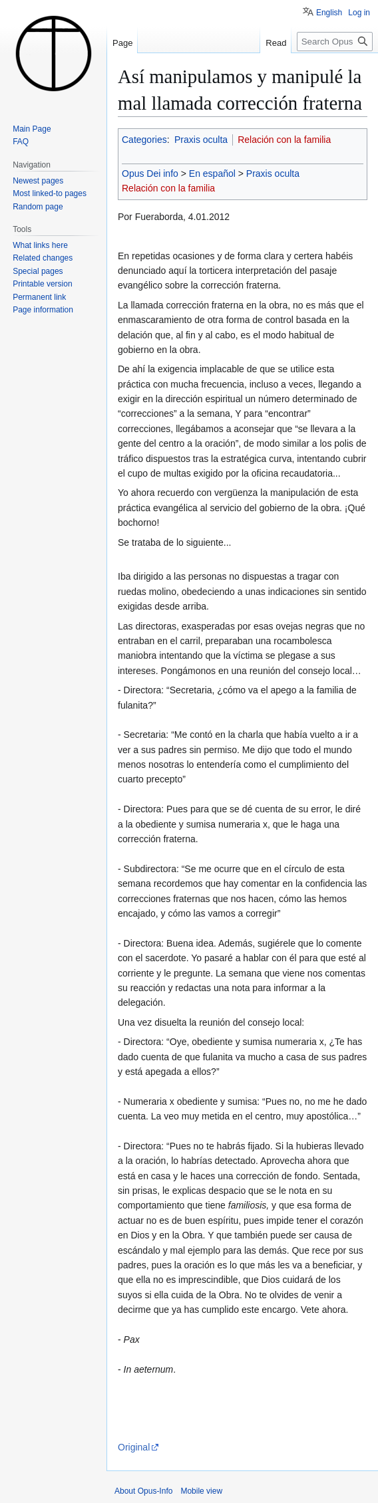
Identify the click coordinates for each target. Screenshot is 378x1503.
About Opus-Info (143, 1491)
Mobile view (201, 1491)
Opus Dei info (150, 173)
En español (212, 173)
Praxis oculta (201, 139)
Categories (144, 139)
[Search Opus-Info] (335, 41)
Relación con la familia (284, 139)
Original (134, 1447)
